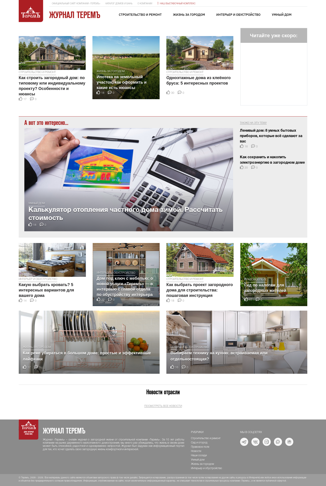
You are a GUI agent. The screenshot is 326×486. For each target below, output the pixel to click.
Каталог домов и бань (119, 4)
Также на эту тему (253, 123)
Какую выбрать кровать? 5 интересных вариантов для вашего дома (46, 290)
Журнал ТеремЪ (74, 15)
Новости (196, 451)
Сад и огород (199, 442)
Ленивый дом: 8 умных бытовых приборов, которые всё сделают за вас (271, 136)
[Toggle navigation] (304, 15)
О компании (145, 4)
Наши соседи (199, 455)
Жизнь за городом (189, 15)
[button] (23, 30)
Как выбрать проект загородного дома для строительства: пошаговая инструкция (199, 290)
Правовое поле (255, 279)
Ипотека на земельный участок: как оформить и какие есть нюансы (121, 82)
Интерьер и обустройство (238, 15)
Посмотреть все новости (163, 406)
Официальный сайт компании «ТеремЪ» (76, 4)
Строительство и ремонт (140, 15)
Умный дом (282, 15)
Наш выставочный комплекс (176, 4)
